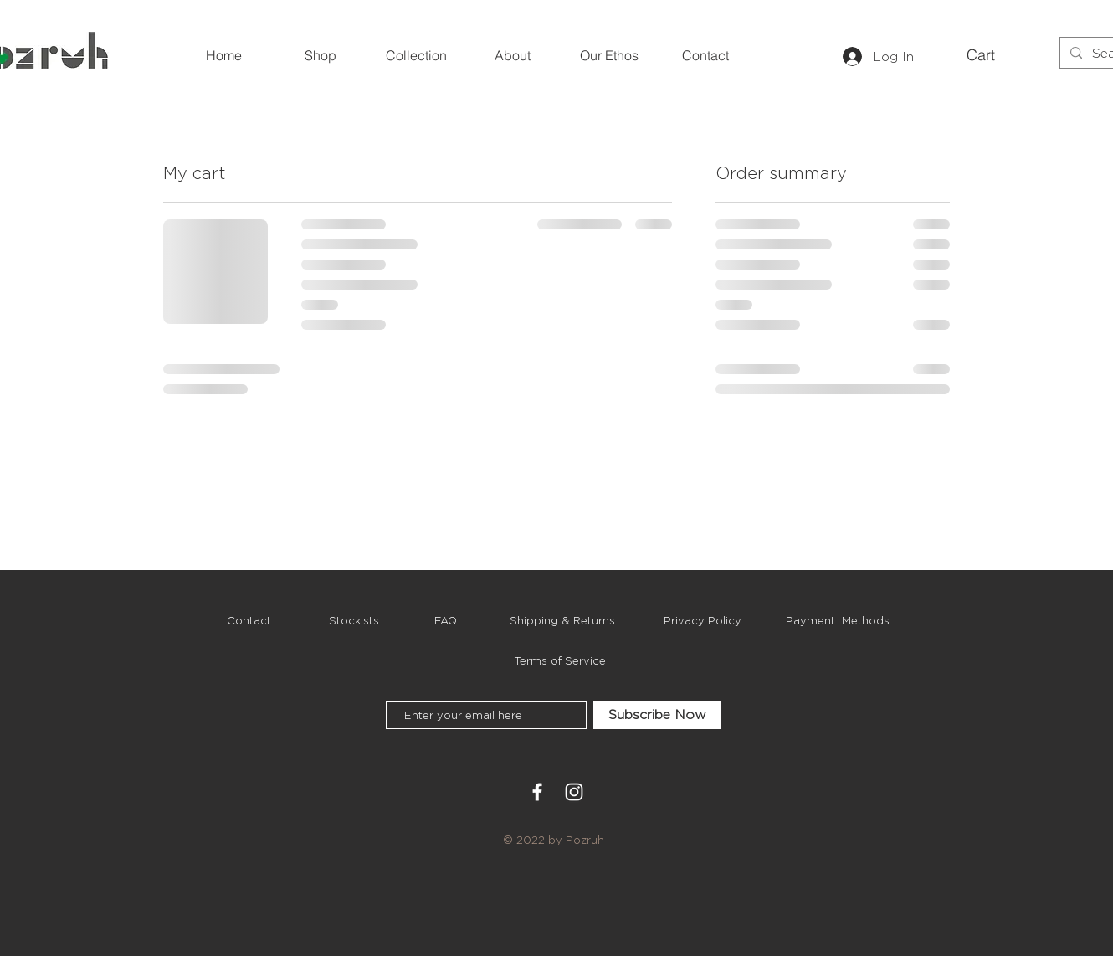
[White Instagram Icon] (574, 792)
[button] (994, 55)
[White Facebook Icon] (537, 792)
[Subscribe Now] (657, 715)
